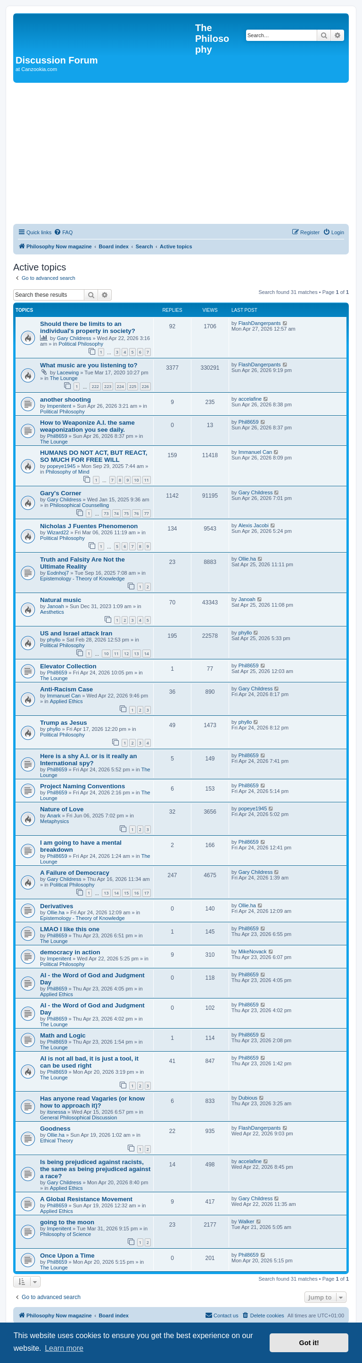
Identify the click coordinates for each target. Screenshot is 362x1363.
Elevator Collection (68, 666)
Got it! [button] (309, 1343)
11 (146, 480)
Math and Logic (63, 1035)
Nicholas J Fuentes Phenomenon (89, 526)
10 (136, 480)
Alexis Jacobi (254, 525)
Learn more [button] (64, 1348)
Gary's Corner (60, 493)
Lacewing (68, 372)
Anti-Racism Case (66, 689)
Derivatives (56, 906)
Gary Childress (74, 338)
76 (136, 513)
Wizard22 (58, 532)
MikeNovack (253, 951)
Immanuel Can (255, 452)
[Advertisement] (181, 153)
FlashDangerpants (260, 323)
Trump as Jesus (63, 722)
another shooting (65, 399)
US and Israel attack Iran (76, 633)
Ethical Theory (56, 1140)
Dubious (248, 1098)
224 (120, 386)
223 (107, 386)
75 (126, 513)
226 (145, 386)
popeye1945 (61, 466)
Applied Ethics (66, 701)
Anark (54, 815)
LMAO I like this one (69, 929)
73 (106, 513)
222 (95, 386)
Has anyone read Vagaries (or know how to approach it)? (92, 1102)
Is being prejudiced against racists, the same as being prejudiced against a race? (95, 1169)
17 (146, 893)
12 (126, 653)
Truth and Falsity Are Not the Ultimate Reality (82, 563)
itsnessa (56, 1112)
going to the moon (67, 1222)
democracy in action (70, 952)
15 (126, 893)
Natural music (60, 599)
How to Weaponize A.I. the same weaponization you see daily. (87, 426)
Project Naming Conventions (82, 786)
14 (146, 653)
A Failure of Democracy (74, 872)
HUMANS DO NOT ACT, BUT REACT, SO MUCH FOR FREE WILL (93, 456)
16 (136, 893)
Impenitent (59, 406)
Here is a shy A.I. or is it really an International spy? (88, 760)
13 (136, 653)
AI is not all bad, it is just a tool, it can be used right (89, 1062)
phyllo (54, 639)
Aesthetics (52, 612)
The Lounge (64, 378)
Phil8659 (57, 436)
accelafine (250, 399)
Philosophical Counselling (79, 505)
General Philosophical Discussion (78, 1117)
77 (146, 513)
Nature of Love (61, 809)
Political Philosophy (80, 344)
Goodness (55, 1128)
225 (132, 386)
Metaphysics (54, 821)
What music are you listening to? (89, 365)
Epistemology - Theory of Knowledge (82, 578)
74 (116, 513)
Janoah (55, 606)
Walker (247, 1221)
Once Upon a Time (67, 1255)
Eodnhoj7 (58, 573)
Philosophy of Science (65, 1234)
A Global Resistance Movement (86, 1199)
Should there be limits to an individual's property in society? (87, 327)
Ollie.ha (247, 559)
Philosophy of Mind (68, 472)
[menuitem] (63, 232)
